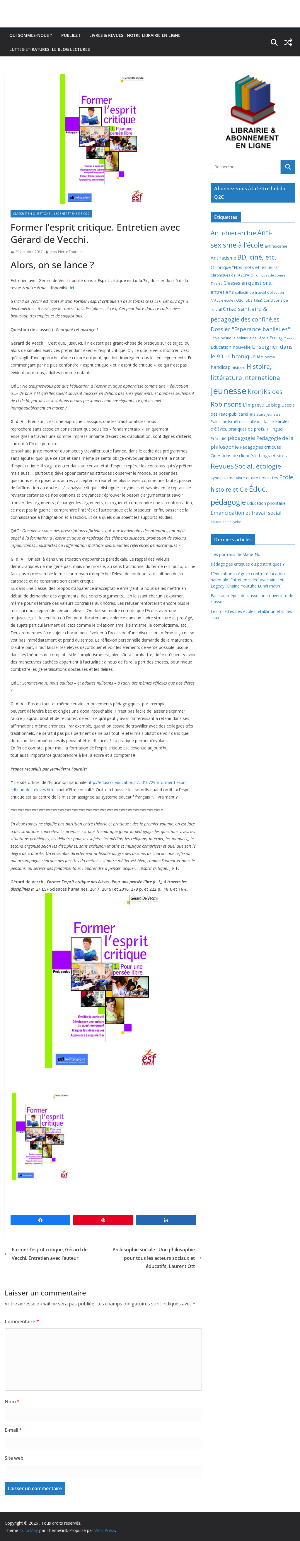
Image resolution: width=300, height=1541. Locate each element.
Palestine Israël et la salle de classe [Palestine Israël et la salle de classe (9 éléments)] (242, 421)
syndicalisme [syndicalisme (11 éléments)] (223, 478)
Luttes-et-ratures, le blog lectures (49, 49)
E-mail (13, 1430)
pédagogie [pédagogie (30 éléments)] (241, 437)
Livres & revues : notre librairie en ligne (134, 35)
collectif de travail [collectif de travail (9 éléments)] (250, 292)
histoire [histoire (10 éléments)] (239, 367)
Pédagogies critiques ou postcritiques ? (247, 564)
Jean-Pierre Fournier (66, 251)
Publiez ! (70, 35)
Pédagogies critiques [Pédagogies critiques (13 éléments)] (260, 447)
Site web (14, 1458)
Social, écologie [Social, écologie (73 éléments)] (258, 466)
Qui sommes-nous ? (30, 35)
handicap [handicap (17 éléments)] (221, 367)
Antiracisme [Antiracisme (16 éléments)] (223, 258)
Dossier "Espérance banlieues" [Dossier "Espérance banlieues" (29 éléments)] (250, 329)
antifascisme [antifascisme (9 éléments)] (276, 246)
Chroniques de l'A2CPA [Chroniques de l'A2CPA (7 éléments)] (230, 275)
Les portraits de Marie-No (235, 554)
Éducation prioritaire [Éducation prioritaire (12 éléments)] (266, 503)
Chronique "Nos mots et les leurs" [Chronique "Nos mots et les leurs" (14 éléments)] (245, 267)
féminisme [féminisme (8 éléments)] (266, 357)
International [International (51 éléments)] (262, 378)
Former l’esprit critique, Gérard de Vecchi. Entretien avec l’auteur (46, 1253)
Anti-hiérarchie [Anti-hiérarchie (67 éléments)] (233, 232)
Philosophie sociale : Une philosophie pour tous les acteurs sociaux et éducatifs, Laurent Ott (157, 1258)
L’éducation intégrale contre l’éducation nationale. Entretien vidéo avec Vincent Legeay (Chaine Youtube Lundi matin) (248, 580)
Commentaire (22, 1321)
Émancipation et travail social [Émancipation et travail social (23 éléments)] (246, 512)
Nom (12, 1401)
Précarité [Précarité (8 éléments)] (218, 438)
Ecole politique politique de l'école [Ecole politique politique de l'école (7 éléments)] (239, 338)
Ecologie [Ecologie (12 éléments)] (278, 338)
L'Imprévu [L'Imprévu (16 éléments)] (253, 405)
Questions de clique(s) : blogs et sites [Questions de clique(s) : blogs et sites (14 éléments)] (249, 455)
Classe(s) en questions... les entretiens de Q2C (51, 214)
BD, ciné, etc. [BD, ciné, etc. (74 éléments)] (257, 257)
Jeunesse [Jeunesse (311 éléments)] (228, 391)
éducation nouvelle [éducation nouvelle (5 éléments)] (226, 522)
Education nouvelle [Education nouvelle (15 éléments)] (231, 347)
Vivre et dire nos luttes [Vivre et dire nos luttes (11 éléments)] (257, 478)
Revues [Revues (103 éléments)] (222, 466)
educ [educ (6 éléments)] (291, 338)
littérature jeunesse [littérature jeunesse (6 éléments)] (264, 414)
